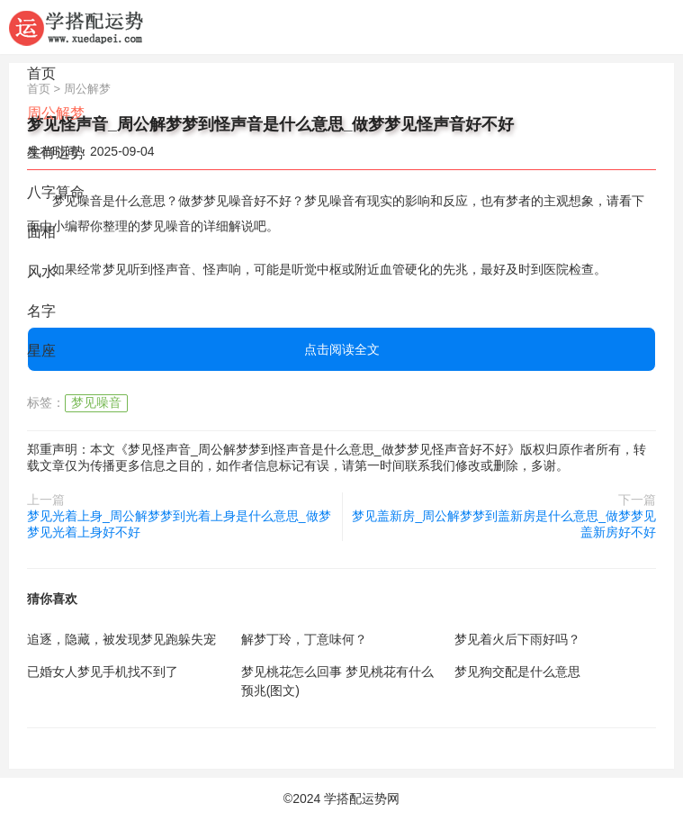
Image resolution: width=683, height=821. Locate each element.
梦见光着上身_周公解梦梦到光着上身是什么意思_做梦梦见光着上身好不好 (179, 524)
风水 (41, 271)
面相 (41, 231)
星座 (41, 350)
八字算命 (56, 192)
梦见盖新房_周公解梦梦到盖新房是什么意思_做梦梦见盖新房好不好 (504, 524)
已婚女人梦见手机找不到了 (102, 671)
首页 (41, 73)
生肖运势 (56, 152)
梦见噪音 (96, 402)
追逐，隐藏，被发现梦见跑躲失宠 (121, 639)
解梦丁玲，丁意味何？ (304, 639)
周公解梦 (56, 113)
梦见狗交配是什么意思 (517, 671)
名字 (41, 311)
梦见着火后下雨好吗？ (517, 639)
